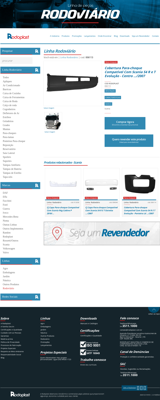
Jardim (6, 276)
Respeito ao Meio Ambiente (12, 351)
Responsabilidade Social (11, 354)
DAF (5, 193)
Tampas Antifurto (11, 165)
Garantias (5, 336)
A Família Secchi (7, 326)
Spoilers (7, 157)
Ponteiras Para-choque (14, 141)
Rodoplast (8, 236)
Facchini (7, 201)
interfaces (156, 395)
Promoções (77, 36)
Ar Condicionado (11, 85)
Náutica (7, 280)
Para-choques (9, 133)
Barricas (7, 89)
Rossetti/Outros (10, 240)
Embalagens (9, 272)
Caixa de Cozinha (12, 93)
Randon (7, 232)
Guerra (6, 208)
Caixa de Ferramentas (14, 97)
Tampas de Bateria (12, 169)
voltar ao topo (154, 313)
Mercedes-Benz (11, 216)
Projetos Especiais (8, 348)
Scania (6, 244)
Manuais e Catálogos (89, 323)
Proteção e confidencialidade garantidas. (137, 357)
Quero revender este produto (129, 140)
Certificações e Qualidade (11, 329)
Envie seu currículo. (88, 365)
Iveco (5, 212)
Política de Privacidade (10, 342)
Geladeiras (8, 121)
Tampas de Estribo (12, 173)
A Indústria (54, 36)
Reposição (8, 145)
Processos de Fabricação (11, 345)
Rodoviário (8, 288)
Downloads (124, 36)
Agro (5, 268)
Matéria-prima (7, 339)
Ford (5, 204)
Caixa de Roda (10, 101)
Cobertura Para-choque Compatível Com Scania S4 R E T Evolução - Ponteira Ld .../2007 (139, 210)
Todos (6, 77)
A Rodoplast (6, 323)
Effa (5, 197)
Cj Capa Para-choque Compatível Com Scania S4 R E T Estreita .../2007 (101, 210)
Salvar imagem (49, 108)
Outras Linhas (10, 224)
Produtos (65, 36)
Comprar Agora (125, 123)
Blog (116, 36)
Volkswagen (9, 248)
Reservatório (9, 149)
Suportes (7, 161)
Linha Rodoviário (69, 57)
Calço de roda (10, 105)
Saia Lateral (9, 153)
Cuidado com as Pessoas (11, 333)
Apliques (7, 81)
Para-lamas (8, 137)
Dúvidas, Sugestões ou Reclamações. (135, 369)
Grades (6, 125)
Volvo (6, 252)
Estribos (7, 117)
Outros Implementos (13, 228)
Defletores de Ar (11, 113)
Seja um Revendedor (141, 36)
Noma (6, 220)
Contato (155, 36)
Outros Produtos (11, 284)
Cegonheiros (9, 109)
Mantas (6, 129)
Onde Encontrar (104, 36)
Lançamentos (90, 36)
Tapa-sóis (7, 177)
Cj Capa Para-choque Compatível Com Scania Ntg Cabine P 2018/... (63, 210)
